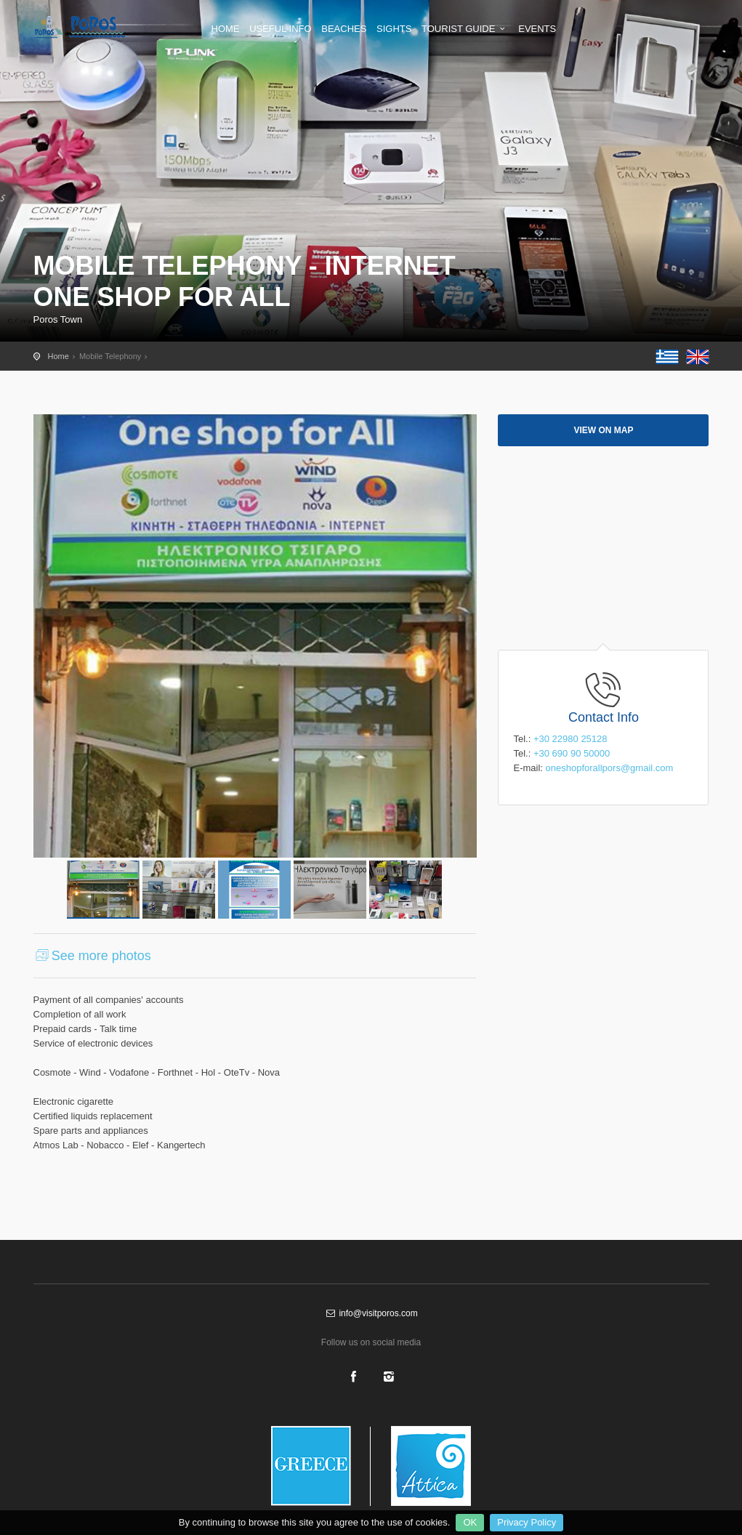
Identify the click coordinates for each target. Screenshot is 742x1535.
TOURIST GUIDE (465, 28)
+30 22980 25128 (570, 738)
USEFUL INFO (280, 28)
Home (58, 356)
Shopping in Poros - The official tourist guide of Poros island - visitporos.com (91, 27)
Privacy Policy (526, 1522)
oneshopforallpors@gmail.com (610, 767)
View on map (603, 430)
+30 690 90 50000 (571, 753)
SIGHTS (393, 28)
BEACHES (343, 28)
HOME (225, 28)
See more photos (92, 955)
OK (470, 1522)
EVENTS (537, 28)
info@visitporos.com (370, 1313)
